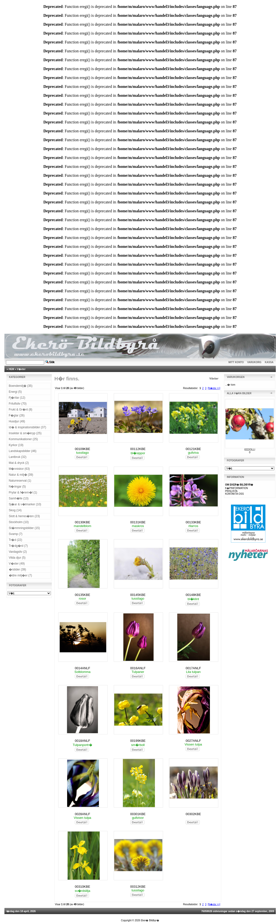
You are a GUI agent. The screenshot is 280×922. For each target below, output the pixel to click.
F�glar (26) (17, 415)
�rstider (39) (17, 569)
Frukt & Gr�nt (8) (20, 409)
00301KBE (138, 814)
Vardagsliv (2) (18, 551)
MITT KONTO (236, 362)
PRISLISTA (231, 491)
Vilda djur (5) (17, 557)
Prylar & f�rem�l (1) (23, 492)
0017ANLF (193, 668)
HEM (11, 369)
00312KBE (138, 886)
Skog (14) (15, 510)
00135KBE (82, 595)
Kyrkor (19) (16, 445)
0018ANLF (82, 741)
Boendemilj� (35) (21, 386)
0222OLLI (249, 449)
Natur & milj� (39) (21, 474)
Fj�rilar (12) (17, 397)
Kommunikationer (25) (23, 439)
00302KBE (193, 814)
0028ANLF (82, 814)
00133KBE (193, 522)
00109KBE (82, 449)
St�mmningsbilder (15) (24, 528)
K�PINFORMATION (236, 488)
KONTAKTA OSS (234, 493)
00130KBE (82, 522)
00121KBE (193, 449)
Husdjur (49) (17, 421)
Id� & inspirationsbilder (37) (27, 427)
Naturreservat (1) (20, 480)
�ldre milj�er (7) (20, 575)
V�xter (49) (17, 563)
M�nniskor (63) (19, 469)
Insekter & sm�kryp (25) (25, 433)
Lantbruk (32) (17, 457)
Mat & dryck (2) (19, 463)
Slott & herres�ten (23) (24, 516)
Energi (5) (15, 391)
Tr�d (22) (15, 540)
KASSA (269, 362)
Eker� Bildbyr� (150, 920)
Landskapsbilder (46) (23, 451)
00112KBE (138, 449)
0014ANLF (82, 668)
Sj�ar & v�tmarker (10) (25, 504)
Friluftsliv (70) (18, 403)
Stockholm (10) (19, 522)
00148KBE (193, 595)
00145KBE (138, 595)
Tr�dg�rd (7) (18, 546)
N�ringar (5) (17, 486)
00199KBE (138, 741)
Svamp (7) (15, 534)
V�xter (21, 369)
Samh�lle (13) (19, 498)
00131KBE (138, 522)
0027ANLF (193, 741)
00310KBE (82, 886)
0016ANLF (138, 668)
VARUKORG (254, 362)
